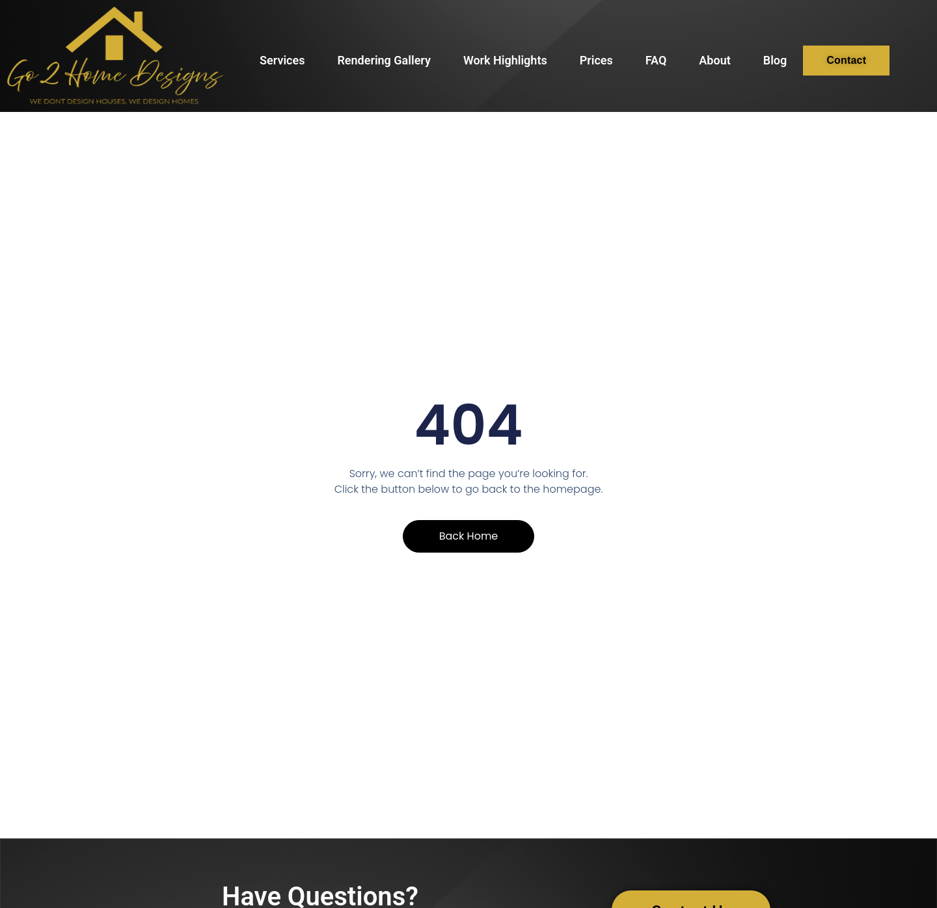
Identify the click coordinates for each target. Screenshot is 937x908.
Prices (596, 60)
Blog (775, 60)
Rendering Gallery (383, 60)
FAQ (656, 60)
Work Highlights (505, 60)
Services (282, 60)
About (714, 60)
